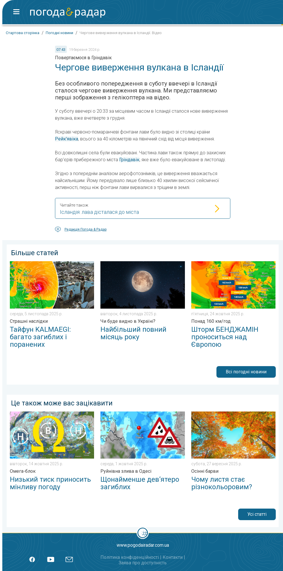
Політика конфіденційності (129, 557)
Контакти (173, 557)
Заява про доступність (143, 563)
